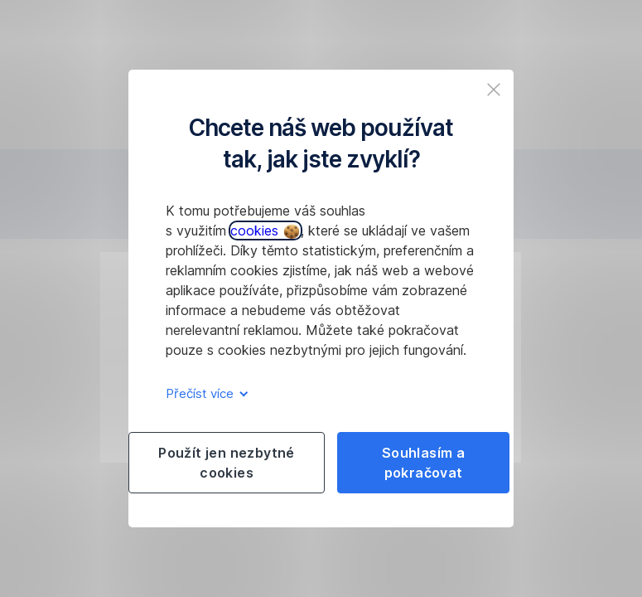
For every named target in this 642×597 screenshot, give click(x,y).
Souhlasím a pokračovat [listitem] (423, 462)
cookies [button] (264, 230)
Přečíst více (204, 393)
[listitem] (493, 89)
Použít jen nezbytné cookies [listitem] (226, 462)
